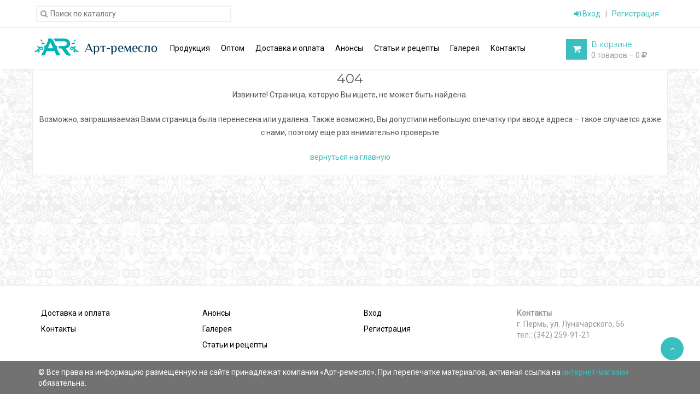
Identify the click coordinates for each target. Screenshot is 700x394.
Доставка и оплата (75, 313)
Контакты (58, 329)
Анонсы (216, 313)
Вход (587, 13)
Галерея (217, 329)
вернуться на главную (350, 157)
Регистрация (635, 13)
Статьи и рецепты (234, 344)
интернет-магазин (595, 372)
